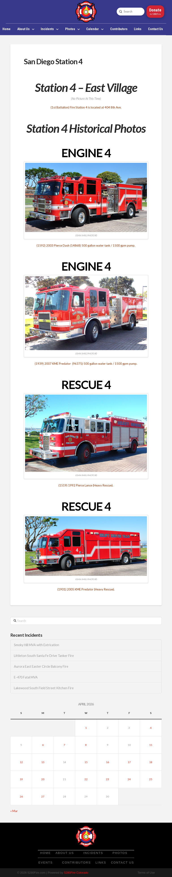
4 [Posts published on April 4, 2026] (151, 727)
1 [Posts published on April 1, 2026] (86, 727)
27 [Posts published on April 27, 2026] (42, 796)
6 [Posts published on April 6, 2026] (43, 744)
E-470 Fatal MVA (26, 677)
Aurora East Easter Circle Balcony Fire (41, 666)
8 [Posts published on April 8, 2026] (86, 744)
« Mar (14, 811)
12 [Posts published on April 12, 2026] (21, 762)
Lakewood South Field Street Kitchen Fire (44, 688)
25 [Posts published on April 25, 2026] (150, 779)
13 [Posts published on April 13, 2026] (42, 762)
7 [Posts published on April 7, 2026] (64, 744)
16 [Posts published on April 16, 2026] (107, 762)
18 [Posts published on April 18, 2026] (150, 762)
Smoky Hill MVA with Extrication (36, 645)
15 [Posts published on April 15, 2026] (86, 762)
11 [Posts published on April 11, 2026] (150, 744)
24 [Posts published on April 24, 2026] (129, 779)
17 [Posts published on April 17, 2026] (129, 762)
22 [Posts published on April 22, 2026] (86, 779)
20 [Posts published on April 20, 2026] (42, 779)
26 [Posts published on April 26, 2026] (21, 796)
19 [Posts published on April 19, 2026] (21, 779)
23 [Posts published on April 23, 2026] (107, 779)
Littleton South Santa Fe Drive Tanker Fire (44, 656)
